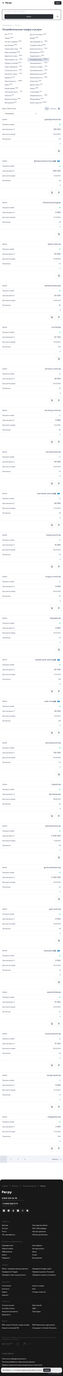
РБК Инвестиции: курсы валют (43, 1325)
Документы (6, 1315)
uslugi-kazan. (54, 1075)
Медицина (6, 1258)
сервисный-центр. (45, 660)
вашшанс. (50, 950)
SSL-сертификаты (8, 1235)
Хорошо (46, 1370)
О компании (6, 1286)
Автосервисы (37, 1245)
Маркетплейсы (7, 1248)
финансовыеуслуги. (45, 161)
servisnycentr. (53, 452)
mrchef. (56, 327)
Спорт (34, 1255)
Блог (34, 1289)
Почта (4, 1231)
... (32, 1159)
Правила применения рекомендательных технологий (22, 1365)
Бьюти (4, 1255)
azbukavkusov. (53, 826)
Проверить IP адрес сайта (41, 1269)
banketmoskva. (53, 285)
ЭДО (34, 1308)
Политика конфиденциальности (14, 1359)
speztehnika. (54, 992)
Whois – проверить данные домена (15, 1269)
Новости (5, 1295)
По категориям (7, 25)
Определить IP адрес (10, 1272)
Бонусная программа (10, 1311)
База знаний (36, 1305)
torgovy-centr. (53, 576)
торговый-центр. (46, 493)
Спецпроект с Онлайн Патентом (44, 1328)
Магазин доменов (39, 1231)
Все (9, 34)
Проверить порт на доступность (14, 1275)
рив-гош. (50, 701)
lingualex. (55, 618)
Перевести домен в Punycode (43, 1272)
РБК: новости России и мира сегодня (15, 1325)
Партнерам (36, 1311)
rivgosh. (56, 784)
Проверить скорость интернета (44, 1275)
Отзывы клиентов (39, 1292)
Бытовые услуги (38, 1248)
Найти (29, 17)
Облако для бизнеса (40, 1235)
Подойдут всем (7, 1245)
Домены (5, 1225)
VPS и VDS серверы (39, 1228)
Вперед (56, 1159)
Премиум (53, 108)
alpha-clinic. (54, 244)
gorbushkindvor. (52, 867)
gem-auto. (55, 909)
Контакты (5, 1289)
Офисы (4, 1292)
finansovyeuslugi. (52, 202)
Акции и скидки (38, 1286)
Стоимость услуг (8, 1305)
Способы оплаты (8, 1308)
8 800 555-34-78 (9, 1198)
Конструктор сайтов (39, 1225)
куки (12, 1370)
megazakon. (54, 1117)
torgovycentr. (53, 535)
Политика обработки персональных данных (18, 1362)
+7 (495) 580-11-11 (10, 1203)
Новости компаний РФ (10, 1328)
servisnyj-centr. (53, 410)
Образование (7, 1252)
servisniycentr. (53, 743)
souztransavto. (53, 1034)
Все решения (37, 1258)
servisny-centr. (53, 369)
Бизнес (17, 25)
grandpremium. (53, 119)
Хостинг (5, 1228)
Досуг (34, 1252)
